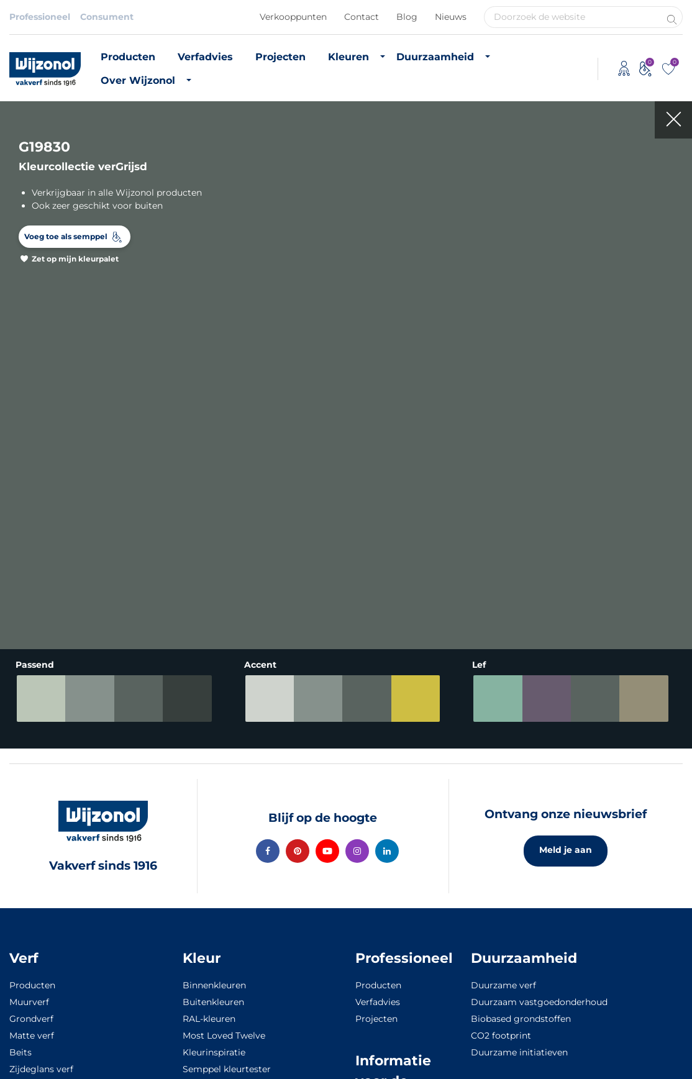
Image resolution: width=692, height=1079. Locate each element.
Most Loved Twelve (224, 1035)
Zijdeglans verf (41, 1069)
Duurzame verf (503, 985)
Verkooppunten (293, 16)
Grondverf (31, 1018)
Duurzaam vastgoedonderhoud (539, 1002)
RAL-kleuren (209, 1018)
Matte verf (31, 1035)
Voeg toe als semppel (65, 236)
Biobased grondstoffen (521, 1018)
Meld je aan (565, 849)
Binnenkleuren (214, 985)
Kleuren (348, 57)
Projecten (280, 57)
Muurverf (29, 1002)
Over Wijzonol (138, 80)
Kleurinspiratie (214, 1052)
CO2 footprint (501, 1035)
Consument (107, 16)
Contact (361, 16)
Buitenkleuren (213, 1002)
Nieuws (451, 16)
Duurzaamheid (435, 57)
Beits (20, 1052)
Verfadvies (205, 57)
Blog (406, 16)
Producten (128, 57)
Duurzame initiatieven (519, 1052)
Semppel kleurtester (227, 1069)
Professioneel (39, 16)
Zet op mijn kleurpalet (75, 258)
